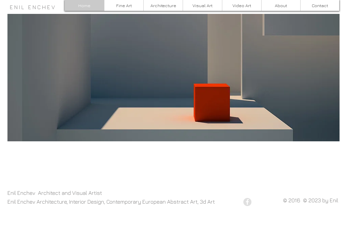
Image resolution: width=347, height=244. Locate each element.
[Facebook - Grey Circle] (247, 202)
